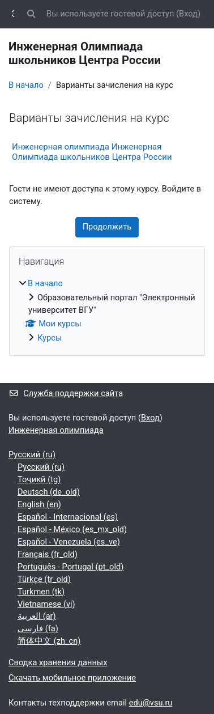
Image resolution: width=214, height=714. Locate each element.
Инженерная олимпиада (56, 430)
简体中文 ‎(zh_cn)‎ (49, 641)
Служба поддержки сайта (65, 393)
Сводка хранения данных (57, 662)
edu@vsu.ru (151, 703)
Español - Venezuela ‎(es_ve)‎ (69, 542)
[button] (32, 14)
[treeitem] (107, 311)
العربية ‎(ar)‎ (37, 616)
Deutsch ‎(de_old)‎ (49, 492)
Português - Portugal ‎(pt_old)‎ (70, 567)
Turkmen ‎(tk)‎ (41, 591)
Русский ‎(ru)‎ (31, 454)
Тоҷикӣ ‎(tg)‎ (39, 479)
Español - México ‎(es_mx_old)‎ (72, 529)
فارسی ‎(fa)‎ (38, 628)
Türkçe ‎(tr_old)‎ (44, 579)
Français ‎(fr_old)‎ (48, 554)
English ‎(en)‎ (39, 504)
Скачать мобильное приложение (72, 678)
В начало (26, 85)
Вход (188, 13)
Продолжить (107, 227)
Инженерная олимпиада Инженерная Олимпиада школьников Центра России (92, 152)
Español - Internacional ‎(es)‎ (68, 517)
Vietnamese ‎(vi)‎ (46, 604)
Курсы (49, 338)
